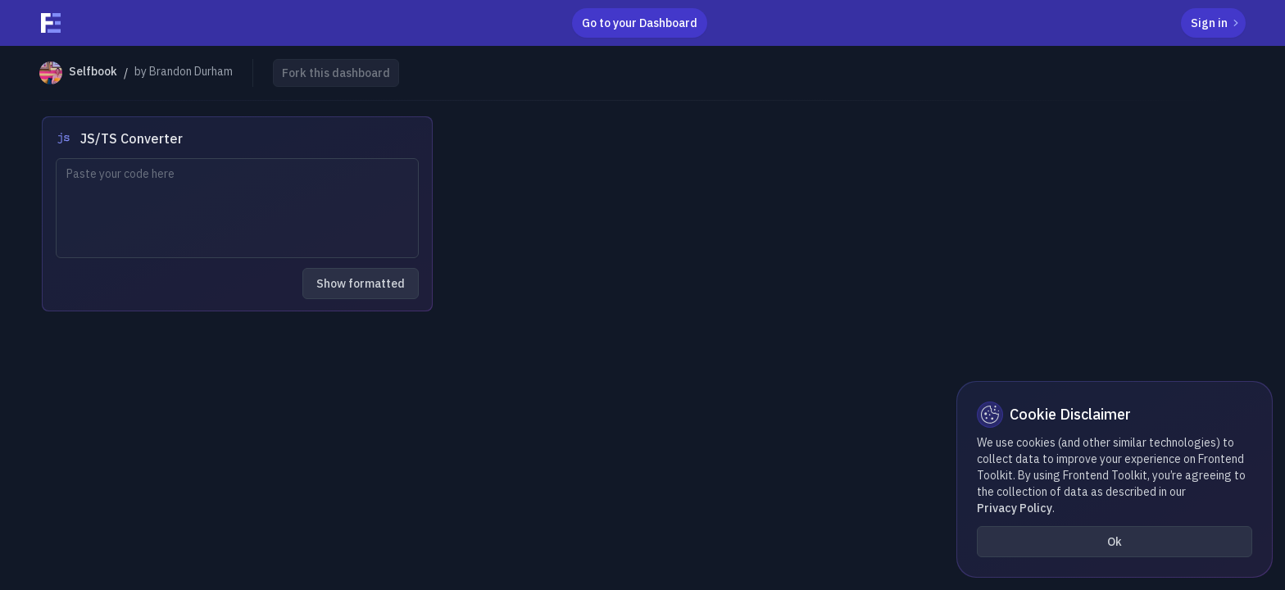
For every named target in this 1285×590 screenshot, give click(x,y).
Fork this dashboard (336, 73)
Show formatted (360, 283)
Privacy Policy (1014, 508)
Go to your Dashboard (639, 23)
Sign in (1216, 23)
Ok (1114, 541)
